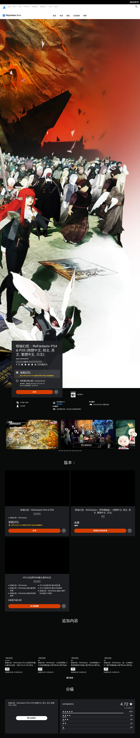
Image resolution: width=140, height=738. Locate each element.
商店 (50, 6)
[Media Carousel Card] (32, 432)
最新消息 (42, 6)
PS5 (14, 6)
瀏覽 (85, 13)
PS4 (20, 6)
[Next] (135, 432)
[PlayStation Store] (12, 13)
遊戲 (9, 6)
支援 (55, 6)
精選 (61, 13)
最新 (54, 13)
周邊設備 (34, 6)
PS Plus (26, 6)
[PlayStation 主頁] (4, 6)
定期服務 (76, 13)
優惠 (68, 13)
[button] (59, 402)
